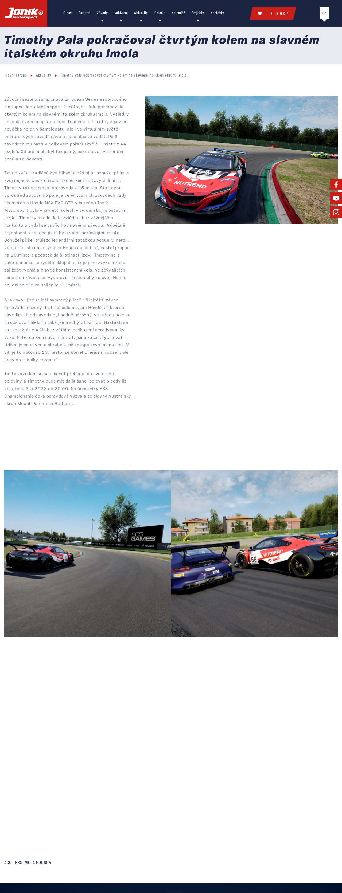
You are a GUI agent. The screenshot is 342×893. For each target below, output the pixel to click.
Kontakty (217, 13)
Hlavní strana (15, 76)
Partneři (84, 13)
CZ (324, 13)
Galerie (159, 13)
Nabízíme (121, 13)
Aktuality (141, 13)
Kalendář (178, 13)
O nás (67, 13)
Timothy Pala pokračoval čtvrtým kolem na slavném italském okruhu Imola (123, 76)
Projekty (197, 13)
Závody (102, 13)
